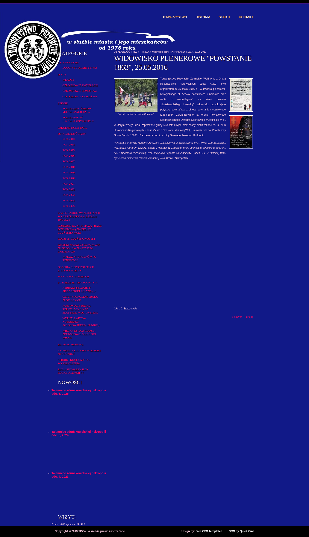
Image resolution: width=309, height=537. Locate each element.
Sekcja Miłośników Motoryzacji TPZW (76, 110)
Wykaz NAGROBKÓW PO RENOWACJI (79, 258)
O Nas (62, 74)
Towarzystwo (174, 17)
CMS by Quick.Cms (241, 531)
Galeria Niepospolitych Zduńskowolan (76, 268)
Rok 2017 (68, 161)
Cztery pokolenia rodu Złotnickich (80, 298)
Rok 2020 (68, 178)
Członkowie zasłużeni (79, 96)
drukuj (249, 316)
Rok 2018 (68, 166)
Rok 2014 (68, 144)
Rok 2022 (68, 189)
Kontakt (246, 17)
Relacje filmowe (70, 344)
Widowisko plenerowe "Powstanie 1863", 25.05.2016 (179, 51)
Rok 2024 (68, 200)
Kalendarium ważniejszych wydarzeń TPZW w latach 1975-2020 (79, 216)
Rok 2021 (68, 183)
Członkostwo (68, 62)
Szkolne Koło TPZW (72, 127)
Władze (68, 79)
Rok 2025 (68, 206)
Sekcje (63, 103)
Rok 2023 (68, 194)
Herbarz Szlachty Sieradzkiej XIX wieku (78, 289)
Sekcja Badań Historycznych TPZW (78, 119)
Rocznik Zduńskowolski (76, 238)
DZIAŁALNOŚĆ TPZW (71, 133)
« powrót (237, 316)
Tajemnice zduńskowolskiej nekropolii (79, 352)
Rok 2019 (68, 172)
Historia (203, 17)
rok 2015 (68, 150)
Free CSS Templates (208, 531)
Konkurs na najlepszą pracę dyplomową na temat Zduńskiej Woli (79, 229)
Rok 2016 (68, 155)
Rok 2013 (68, 139)
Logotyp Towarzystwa (79, 67)
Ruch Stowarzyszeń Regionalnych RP (73, 371)
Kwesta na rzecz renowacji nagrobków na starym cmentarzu (79, 248)
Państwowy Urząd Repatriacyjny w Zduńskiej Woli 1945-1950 (80, 309)
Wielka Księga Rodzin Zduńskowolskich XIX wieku (79, 334)
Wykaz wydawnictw (73, 276)
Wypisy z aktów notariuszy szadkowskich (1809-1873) (80, 322)
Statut (224, 17)
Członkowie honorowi (79, 90)
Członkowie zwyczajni (80, 85)
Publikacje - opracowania (77, 282)
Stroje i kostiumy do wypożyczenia (73, 361)
